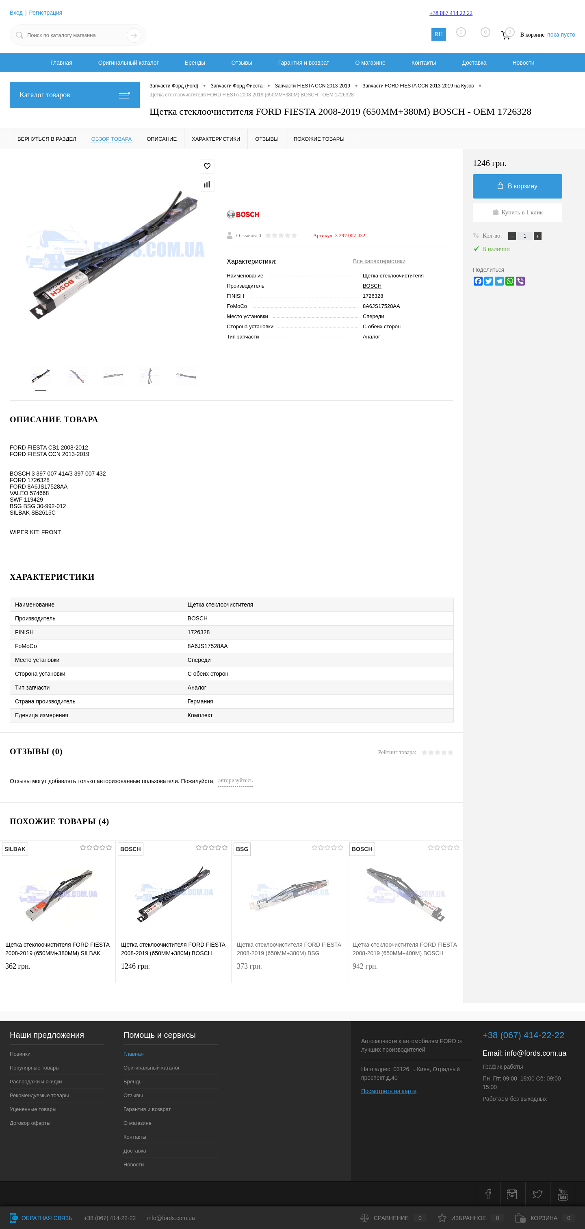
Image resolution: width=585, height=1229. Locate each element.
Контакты (424, 62)
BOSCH (372, 286)
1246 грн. (173, 971)
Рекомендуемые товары (39, 1095)
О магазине (370, 62)
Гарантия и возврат (303, 62)
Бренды (195, 62)
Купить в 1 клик (517, 212)
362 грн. (57, 971)
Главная (61, 62)
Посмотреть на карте (388, 1091)
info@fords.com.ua (535, 1053)
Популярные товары (35, 1068)
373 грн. (289, 971)
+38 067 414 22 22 (450, 13)
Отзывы (241, 62)
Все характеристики (379, 261)
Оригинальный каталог (128, 62)
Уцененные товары (33, 1109)
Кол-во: (493, 235)
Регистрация (46, 12)
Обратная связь (41, 1218)
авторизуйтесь (235, 780)
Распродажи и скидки (36, 1081)
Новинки (20, 1054)
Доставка (474, 62)
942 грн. (405, 971)
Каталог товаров (75, 95)
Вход (16, 12)
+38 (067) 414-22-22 (110, 1218)
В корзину (517, 186)
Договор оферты (30, 1123)
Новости (523, 62)
